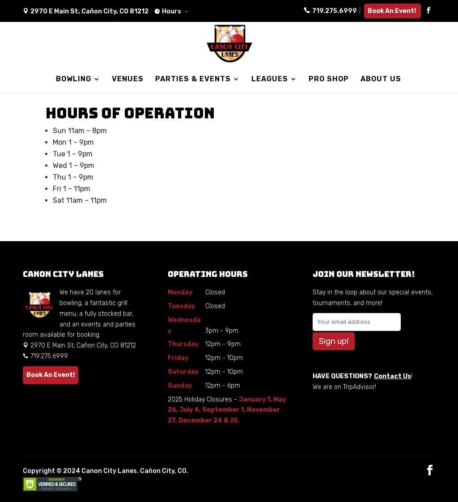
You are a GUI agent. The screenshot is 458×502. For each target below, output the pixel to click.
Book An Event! (392, 11)
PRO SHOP (329, 79)
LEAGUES (269, 79)
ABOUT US (380, 79)
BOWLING (73, 79)
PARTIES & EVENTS (193, 79)
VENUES (128, 79)
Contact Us (392, 376)
